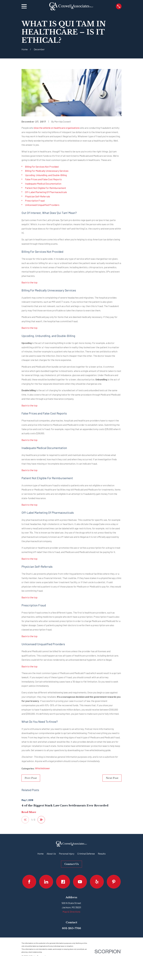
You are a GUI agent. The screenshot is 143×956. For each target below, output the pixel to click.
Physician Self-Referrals (37, 196)
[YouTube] (80, 882)
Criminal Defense (86, 853)
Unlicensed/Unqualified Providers (42, 204)
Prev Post (31, 778)
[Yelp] (97, 882)
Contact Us (71, 864)
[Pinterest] (114, 882)
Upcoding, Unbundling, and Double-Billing (46, 175)
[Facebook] (29, 882)
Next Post (112, 778)
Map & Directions (71, 911)
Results (102, 853)
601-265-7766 (71, 928)
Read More (29, 812)
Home (40, 853)
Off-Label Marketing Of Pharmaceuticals (46, 192)
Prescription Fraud (35, 200)
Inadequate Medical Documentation (43, 183)
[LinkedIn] (46, 882)
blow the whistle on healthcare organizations (57, 127)
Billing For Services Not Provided (42, 166)
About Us (51, 853)
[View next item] (41, 820)
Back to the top (29, 282)
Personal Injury (66, 853)
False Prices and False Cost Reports (43, 179)
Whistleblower (42, 768)
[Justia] (63, 882)
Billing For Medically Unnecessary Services (46, 170)
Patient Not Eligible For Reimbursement (45, 187)
